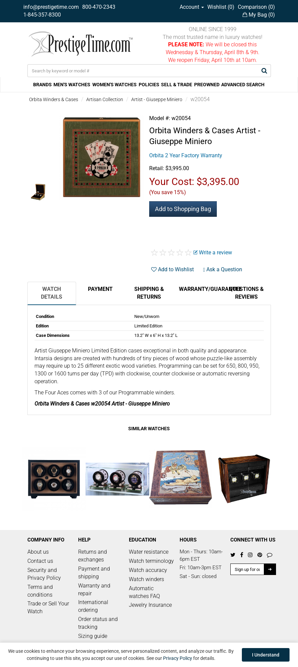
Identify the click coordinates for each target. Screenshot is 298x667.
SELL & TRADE (176, 84)
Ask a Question (223, 269)
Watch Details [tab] (51, 293)
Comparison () (256, 7)
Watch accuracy (148, 570)
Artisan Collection (104, 99)
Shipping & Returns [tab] (149, 293)
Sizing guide (92, 636)
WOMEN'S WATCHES (114, 84)
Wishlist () (220, 7)
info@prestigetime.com (51, 7)
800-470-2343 (98, 7)
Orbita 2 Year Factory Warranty (185, 155)
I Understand (265, 655)
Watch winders (146, 579)
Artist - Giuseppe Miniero (156, 99)
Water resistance (148, 552)
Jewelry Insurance (150, 605)
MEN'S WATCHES (71, 84)
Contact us (40, 561)
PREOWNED (207, 84)
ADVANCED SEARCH (243, 84)
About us (38, 552)
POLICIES (149, 84)
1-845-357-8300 (42, 15)
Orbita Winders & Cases (53, 99)
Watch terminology (151, 561)
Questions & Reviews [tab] (246, 293)
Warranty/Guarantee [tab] (200, 289)
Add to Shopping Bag (183, 208)
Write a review (212, 252)
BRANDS (42, 84)
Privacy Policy (177, 658)
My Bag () (259, 15)
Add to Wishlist (172, 269)
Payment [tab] (100, 289)
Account (192, 7)
